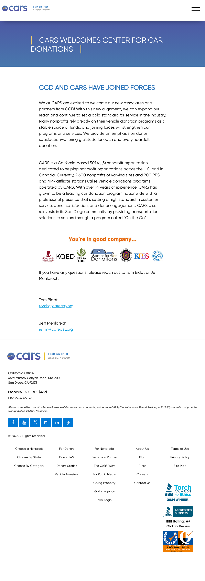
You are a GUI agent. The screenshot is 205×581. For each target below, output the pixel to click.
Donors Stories (66, 466)
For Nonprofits (105, 449)
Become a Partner (104, 457)
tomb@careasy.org (56, 306)
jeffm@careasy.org (56, 329)
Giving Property (104, 483)
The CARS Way (104, 466)
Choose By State (29, 457)
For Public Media (104, 474)
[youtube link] (24, 422)
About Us (142, 449)
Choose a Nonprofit (29, 449)
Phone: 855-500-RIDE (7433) (27, 392)
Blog (142, 457)
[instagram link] (46, 422)
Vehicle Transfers (66, 474)
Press (142, 466)
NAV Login (104, 500)
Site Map (180, 466)
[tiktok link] (68, 422)
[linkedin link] (57, 422)
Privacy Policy (180, 457)
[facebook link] (13, 422)
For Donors (66, 449)
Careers (142, 474)
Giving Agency (104, 491)
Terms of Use (180, 449)
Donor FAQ (66, 457)
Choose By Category (29, 466)
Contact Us (142, 483)
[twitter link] (35, 422)
